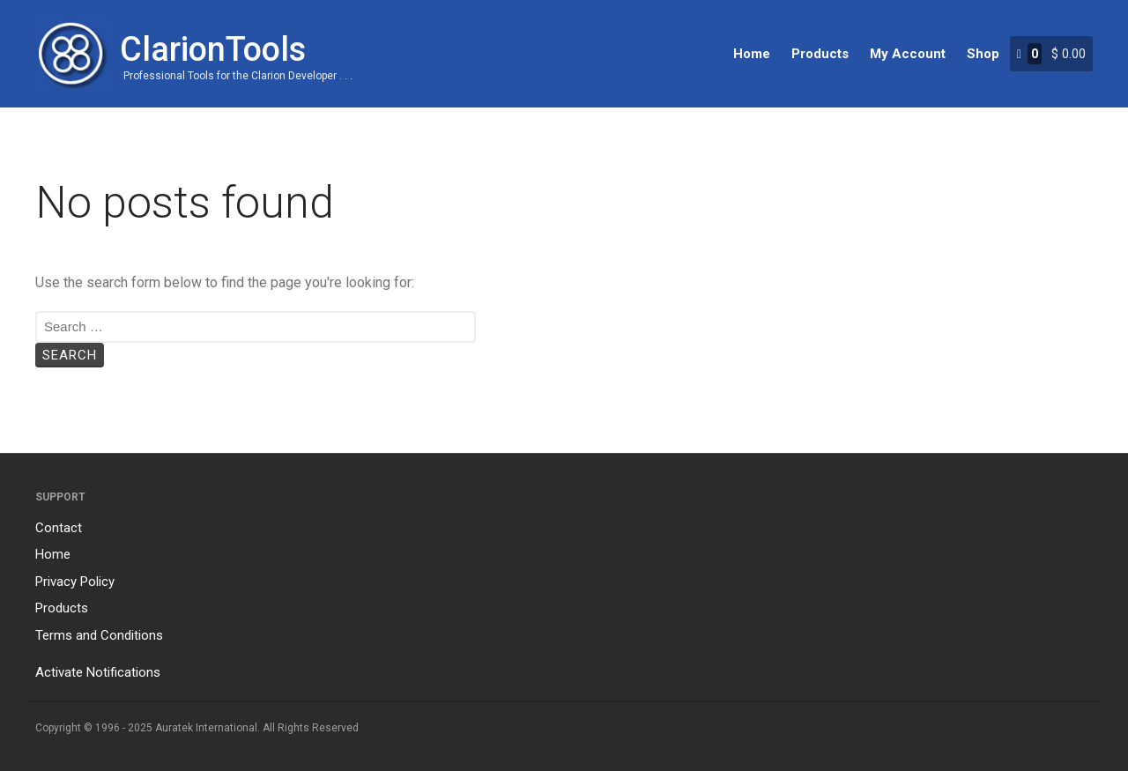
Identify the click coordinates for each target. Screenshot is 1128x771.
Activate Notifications (97, 672)
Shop (983, 54)
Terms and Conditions (99, 635)
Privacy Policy (75, 581)
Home (751, 54)
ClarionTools (213, 49)
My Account (908, 54)
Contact (58, 528)
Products (820, 54)
